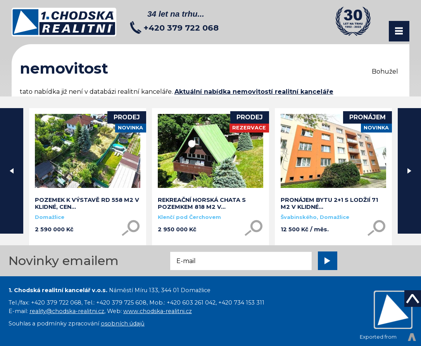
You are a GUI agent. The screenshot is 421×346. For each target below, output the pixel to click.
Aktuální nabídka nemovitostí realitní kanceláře (253, 91)
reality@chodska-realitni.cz (66, 311)
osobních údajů (123, 323)
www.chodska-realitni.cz (157, 311)
